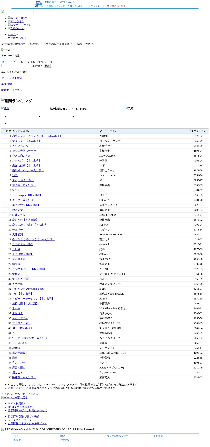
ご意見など (66, 439)
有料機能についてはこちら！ (59, 2)
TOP (15, 435)
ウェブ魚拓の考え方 (117, 435)
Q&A (62, 435)
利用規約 (158, 435)
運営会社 (18, 439)
